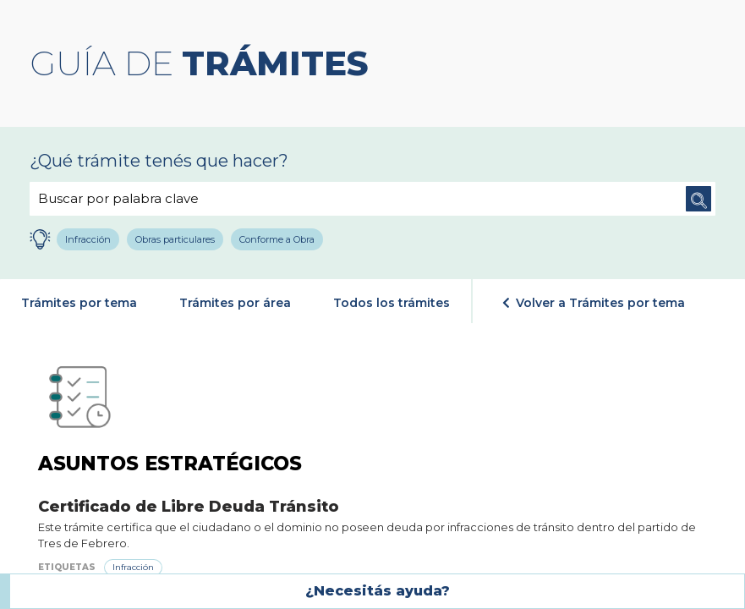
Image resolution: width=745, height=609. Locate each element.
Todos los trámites (391, 302)
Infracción (89, 239)
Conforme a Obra (277, 239)
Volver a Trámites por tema (593, 303)
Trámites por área (235, 302)
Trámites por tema (79, 302)
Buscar (698, 198)
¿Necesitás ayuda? (377, 591)
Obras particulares (176, 239)
